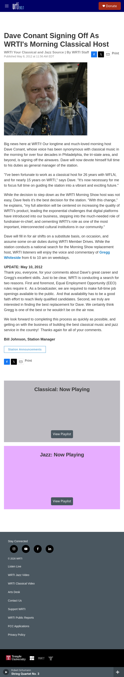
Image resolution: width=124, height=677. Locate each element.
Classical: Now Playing (62, 389)
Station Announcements (25, 349)
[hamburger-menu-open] (6, 6)
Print (115, 53)
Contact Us (15, 600)
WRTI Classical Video (21, 583)
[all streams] (118, 672)
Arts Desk (14, 592)
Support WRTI (16, 609)
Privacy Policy (16, 634)
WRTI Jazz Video (18, 575)
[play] (6, 672)
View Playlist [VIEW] (62, 434)
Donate (111, 6)
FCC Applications (18, 626)
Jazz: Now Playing (62, 455)
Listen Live (14, 566)
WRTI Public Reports (21, 617)
